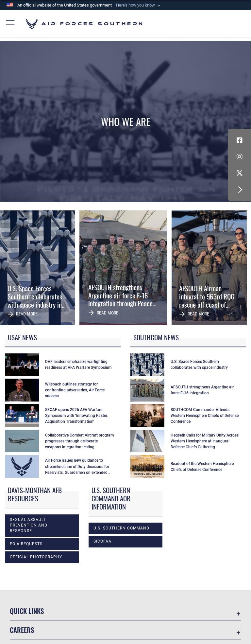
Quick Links (27, 611)
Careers (22, 630)
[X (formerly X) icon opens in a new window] (239, 173)
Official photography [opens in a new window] (36, 557)
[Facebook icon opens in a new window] (239, 140)
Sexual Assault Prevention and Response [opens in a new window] (28, 525)
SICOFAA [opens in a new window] (102, 541)
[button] (139, 5)
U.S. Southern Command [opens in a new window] (121, 528)
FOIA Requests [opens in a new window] (26, 544)
